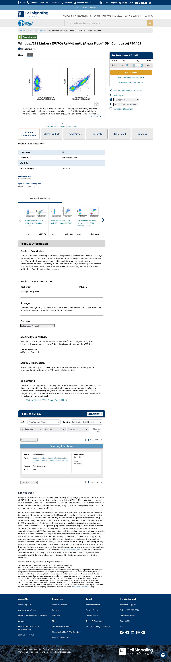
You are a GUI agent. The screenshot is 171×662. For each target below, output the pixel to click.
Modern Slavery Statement (98, 626)
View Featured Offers (85, 7)
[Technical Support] (35, 2)
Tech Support (119, 95)
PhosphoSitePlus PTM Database (66, 632)
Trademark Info (93, 604)
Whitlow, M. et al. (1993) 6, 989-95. (46, 400)
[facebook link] (122, 632)
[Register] (104, 2)
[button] (163, 655)
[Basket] (143, 2)
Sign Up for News (26, 634)
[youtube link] (143, 632)
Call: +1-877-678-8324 (129, 610)
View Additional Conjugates (131, 77)
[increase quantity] (142, 65)
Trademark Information (81, 587)
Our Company (24, 604)
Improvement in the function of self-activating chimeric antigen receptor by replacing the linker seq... (51, 460)
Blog (54, 621)
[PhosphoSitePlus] (82, 2)
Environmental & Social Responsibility (28, 628)
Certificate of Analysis (123, 109)
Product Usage (74, 133)
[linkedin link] (132, 632)
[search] (150, 23)
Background (119, 133)
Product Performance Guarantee (127, 90)
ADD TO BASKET (131, 72)
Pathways (56, 615)
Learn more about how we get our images (61, 126)
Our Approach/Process (28, 610)
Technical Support (128, 604)
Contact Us (125, 621)
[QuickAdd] (126, 2)
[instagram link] (138, 632)
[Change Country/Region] (21, 2)
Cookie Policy (92, 615)
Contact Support (127, 615)
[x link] (127, 632)
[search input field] (106, 23)
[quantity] (138, 65)
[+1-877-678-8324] (52, 3)
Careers (21, 621)
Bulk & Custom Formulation (131, 82)
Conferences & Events (62, 626)
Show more (96, 116)
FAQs (122, 626)
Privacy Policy (92, 610)
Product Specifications (28, 134)
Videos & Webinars (60, 637)
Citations (142, 133)
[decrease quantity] (134, 65)
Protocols (97, 133)
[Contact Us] (66, 2)
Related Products (51, 133)
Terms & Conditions (95, 621)
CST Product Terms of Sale (71, 549)
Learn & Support (59, 604)
